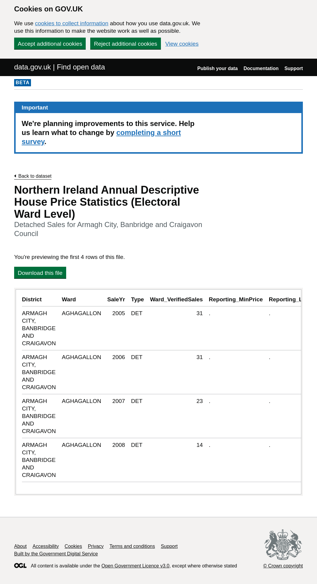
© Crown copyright (283, 565)
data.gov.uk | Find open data (59, 67)
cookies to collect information (71, 23)
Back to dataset (34, 176)
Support (294, 68)
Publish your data (217, 68)
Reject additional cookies (125, 44)
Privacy (95, 546)
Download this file (40, 273)
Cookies (73, 546)
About (20, 546)
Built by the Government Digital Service (56, 553)
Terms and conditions (132, 546)
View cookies (182, 44)
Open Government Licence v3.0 (135, 565)
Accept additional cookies (50, 44)
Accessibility (45, 546)
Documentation (261, 68)
